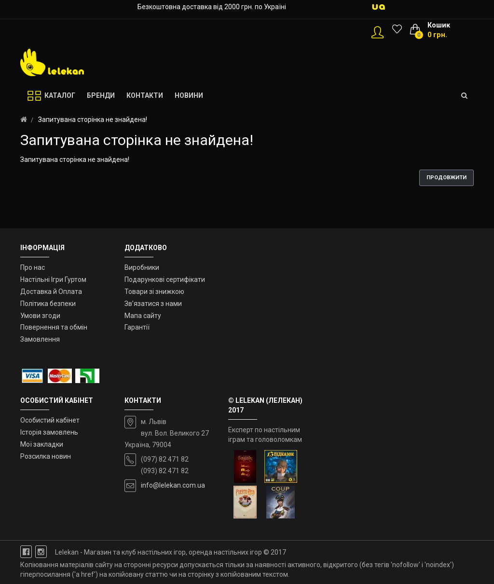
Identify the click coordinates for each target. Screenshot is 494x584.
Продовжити (446, 177)
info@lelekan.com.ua (173, 485)
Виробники (141, 267)
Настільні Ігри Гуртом (53, 279)
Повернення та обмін (53, 327)
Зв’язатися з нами (153, 303)
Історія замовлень (49, 432)
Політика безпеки (48, 303)
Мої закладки (41, 444)
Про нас (32, 267)
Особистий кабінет (50, 420)
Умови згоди (40, 315)
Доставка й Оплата (51, 291)
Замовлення (40, 339)
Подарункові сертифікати (164, 279)
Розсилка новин (45, 456)
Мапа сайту (142, 315)
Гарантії (137, 327)
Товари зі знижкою (154, 291)
